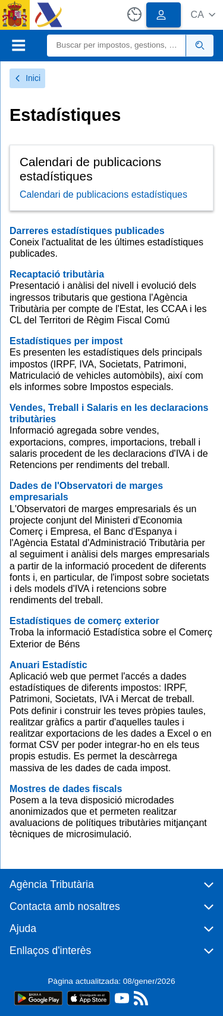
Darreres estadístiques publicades (87, 231)
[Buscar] (117, 46)
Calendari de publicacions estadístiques (103, 194)
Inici (27, 78)
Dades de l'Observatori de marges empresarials (86, 491)
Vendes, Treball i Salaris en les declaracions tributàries (109, 413)
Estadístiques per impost (66, 341)
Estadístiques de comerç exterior (84, 621)
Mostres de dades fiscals (66, 789)
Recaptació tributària (57, 274)
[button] (203, 14)
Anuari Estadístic (48, 665)
